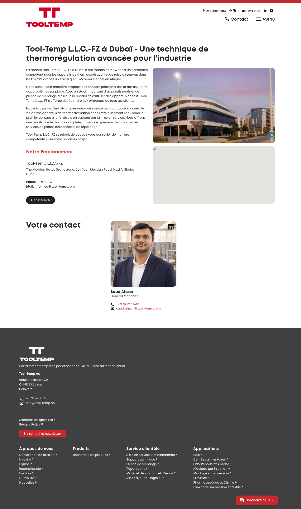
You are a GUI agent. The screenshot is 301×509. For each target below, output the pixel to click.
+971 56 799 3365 (127, 304)
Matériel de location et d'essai (149, 473)
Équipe (24, 464)
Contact (236, 19)
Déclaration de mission (37, 455)
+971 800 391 (46, 182)
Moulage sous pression (211, 473)
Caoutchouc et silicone (211, 464)
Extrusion (200, 478)
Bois (196, 455)
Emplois (25, 473)
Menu (265, 19)
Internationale (30, 468)
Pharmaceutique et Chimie (213, 482)
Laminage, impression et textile (217, 487)
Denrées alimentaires (209, 459)
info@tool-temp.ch (40, 403)
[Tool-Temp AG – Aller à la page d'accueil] (49, 17)
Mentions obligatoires (36, 420)
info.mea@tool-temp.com (55, 186)
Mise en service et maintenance (150, 455)
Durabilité (26, 478)
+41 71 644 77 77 (36, 398)
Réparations (135, 468)
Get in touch (40, 200)
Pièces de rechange (141, 464)
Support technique (140, 459)
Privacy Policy (30, 424)
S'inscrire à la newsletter (42, 433)
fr (234, 10)
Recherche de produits (90, 455)
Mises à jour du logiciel (143, 478)
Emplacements (214, 10)
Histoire (25, 459)
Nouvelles (26, 482)
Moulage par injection (210, 468)
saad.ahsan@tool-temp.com (138, 308)
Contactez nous (256, 500)
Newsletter (251, 11)
